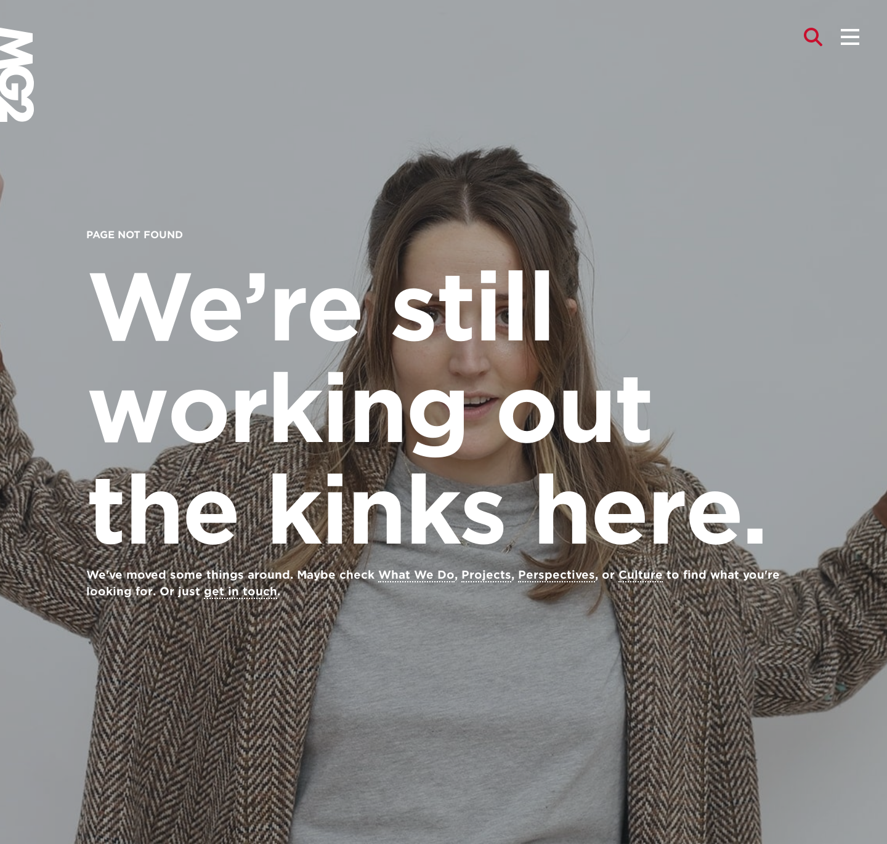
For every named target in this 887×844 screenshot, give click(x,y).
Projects (486, 574)
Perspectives (556, 574)
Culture (640, 574)
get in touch (240, 591)
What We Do (416, 574)
